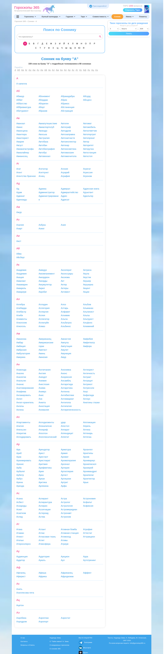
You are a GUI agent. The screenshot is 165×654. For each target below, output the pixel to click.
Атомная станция (70, 533)
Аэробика (21, 618)
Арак (18, 457)
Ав (22, 70)
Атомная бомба (69, 529)
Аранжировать (23, 460)
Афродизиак (67, 576)
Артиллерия (67, 471)
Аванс (19, 127)
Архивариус (89, 460)
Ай (45, 70)
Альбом (87, 304)
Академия (21, 273)
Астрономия (89, 498)
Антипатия (66, 406)
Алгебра (20, 304)
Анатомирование (25, 388)
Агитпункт (44, 172)
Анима (42, 388)
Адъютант (88, 192)
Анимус (42, 391)
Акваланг (21, 281)
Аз (38, 70)
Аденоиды (21, 199)
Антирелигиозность (71, 410)
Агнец (42, 176)
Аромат (64, 457)
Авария (20, 141)
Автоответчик (90, 131)
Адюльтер (88, 196)
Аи (41, 70)
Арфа (64, 486)
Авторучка (88, 149)
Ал (53, 70)
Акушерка (88, 284)
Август (19, 145)
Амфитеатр (89, 342)
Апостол (65, 426)
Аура (85, 556)
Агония (64, 169)
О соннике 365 (55, 649)
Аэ (96, 70)
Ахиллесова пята (25, 593)
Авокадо (43, 131)
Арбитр (20, 475)
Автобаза (43, 141)
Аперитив (21, 433)
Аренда (20, 486)
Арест (42, 453)
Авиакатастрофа (25, 149)
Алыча (64, 319)
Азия (63, 225)
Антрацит (88, 380)
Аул (63, 560)
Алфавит (65, 312)
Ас (73, 70)
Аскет (19, 509)
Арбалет (20, 471)
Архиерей (88, 468)
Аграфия (65, 176)
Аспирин (43, 506)
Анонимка (66, 370)
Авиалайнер (22, 152)
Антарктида (67, 384)
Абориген (43, 103)
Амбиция (21, 346)
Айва (19, 254)
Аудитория (44, 556)
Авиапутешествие (48, 123)
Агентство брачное (26, 176)
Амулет (64, 350)
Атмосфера (44, 544)
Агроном (87, 176)
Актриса (87, 270)
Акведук (43, 270)
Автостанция (89, 152)
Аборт (42, 107)
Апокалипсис (45, 426)
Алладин (43, 304)
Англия (42, 373)
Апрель (87, 426)
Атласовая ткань (47, 536)
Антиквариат (67, 399)
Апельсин (21, 429)
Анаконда (21, 370)
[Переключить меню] (18, 16)
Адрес (64, 196)
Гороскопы (30, 16)
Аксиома (65, 277)
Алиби (19, 315)
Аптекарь (88, 433)
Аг (26, 70)
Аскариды (21, 506)
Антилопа (66, 402)
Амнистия (66, 339)
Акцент (86, 288)
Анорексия (66, 377)
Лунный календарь (51, 16)
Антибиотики (67, 395)
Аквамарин (22, 284)
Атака (19, 529)
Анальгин (21, 380)
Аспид (19, 517)
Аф (84, 70)
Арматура (66, 449)
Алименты (21, 319)
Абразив (43, 111)
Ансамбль (66, 380)
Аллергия (43, 312)
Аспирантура (45, 502)
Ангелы (20, 406)
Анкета (42, 402)
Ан (61, 70)
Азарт (19, 228)
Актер (64, 284)
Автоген (65, 123)
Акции (86, 292)
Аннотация (44, 406)
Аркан (42, 478)
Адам (19, 192)
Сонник (117, 17)
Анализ (20, 373)
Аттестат (87, 533)
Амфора (87, 346)
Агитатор (43, 169)
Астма (42, 517)
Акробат (43, 292)
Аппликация (89, 422)
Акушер (87, 281)
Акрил (42, 288)
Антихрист (88, 370)
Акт (62, 281)
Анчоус (86, 399)
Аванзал (20, 123)
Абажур (20, 96)
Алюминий (88, 326)
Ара (18, 449)
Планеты (143, 17)
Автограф (66, 127)
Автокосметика (68, 149)
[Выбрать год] (144, 29)
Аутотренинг (89, 560)
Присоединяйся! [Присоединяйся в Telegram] (98, 6)
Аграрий (65, 172)
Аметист (43, 350)
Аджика (42, 189)
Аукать (42, 560)
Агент (19, 172)
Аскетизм (21, 513)
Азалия (20, 225)
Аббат (19, 100)
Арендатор (44, 449)
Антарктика (67, 388)
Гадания (70, 16)
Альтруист (88, 319)
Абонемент (44, 96)
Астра (64, 498)
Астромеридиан (69, 509)
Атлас (42, 533)
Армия (64, 453)
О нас (23, 638)
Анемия (43, 380)
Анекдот (43, 377)
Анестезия (44, 384)
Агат (18, 169)
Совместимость (101, 16)
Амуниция (66, 353)
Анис (41, 395)
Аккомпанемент (47, 273)
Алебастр (21, 312)
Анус (85, 391)
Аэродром (21, 621)
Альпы (86, 315)
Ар (69, 70)
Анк (40, 399)
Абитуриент (22, 111)
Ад (30, 70)
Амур (63, 357)
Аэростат (65, 618)
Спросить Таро (132, 10)
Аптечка (87, 437)
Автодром (66, 131)
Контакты (24, 641)
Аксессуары (67, 273)
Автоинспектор (68, 141)
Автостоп (88, 156)
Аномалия (44, 410)
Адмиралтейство (69, 192)
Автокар (65, 145)
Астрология (67, 506)
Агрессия (88, 172)
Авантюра (21, 134)
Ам (57, 70)
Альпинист (88, 312)
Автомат (87, 123)
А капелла (21, 83)
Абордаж (43, 100)
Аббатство (21, 103)
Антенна (65, 391)
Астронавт (66, 513)
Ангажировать (23, 395)
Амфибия (88, 339)
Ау (80, 70)
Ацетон (20, 605)
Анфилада (88, 395)
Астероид (43, 513)
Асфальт (87, 502)
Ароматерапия (68, 460)
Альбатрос (66, 322)
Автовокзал (44, 156)
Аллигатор (44, 319)
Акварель (21, 288)
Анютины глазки (91, 402)
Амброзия (21, 350)
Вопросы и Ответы (28, 645)
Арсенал (65, 464)
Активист (65, 292)
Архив (86, 457)
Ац (92, 70)
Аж (33, 70)
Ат (77, 70)
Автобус (43, 152)
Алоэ (63, 304)
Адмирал (65, 189)
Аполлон (43, 433)
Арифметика (45, 468)
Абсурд (86, 96)
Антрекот (88, 384)
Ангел (19, 399)
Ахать (19, 589)
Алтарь (64, 308)
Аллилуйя (44, 322)
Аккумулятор (45, 284)
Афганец (20, 573)
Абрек (64, 100)
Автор (86, 141)
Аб (18, 70)
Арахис (20, 464)
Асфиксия (88, 506)
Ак (49, 70)
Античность (89, 373)
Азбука (42, 225)
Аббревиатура (23, 107)
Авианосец (22, 156)
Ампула (65, 342)
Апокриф (43, 429)
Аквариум (21, 292)
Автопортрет (89, 134)
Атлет (42, 540)
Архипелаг (88, 475)
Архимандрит (90, 471)
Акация (20, 277)
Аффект (87, 573)
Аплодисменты (46, 422)
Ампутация (66, 346)
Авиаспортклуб (46, 127)
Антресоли (88, 388)
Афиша (42, 573)
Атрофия (87, 529)
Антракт (87, 377)
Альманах (88, 308)
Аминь (42, 353)
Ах (89, 70)
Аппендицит (67, 433)
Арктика (43, 482)
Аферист (21, 576)
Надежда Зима (55, 638)
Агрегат (87, 169)
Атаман (20, 533)
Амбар (19, 342)
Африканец (67, 573)
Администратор (47, 192)
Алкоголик (21, 322)
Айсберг (20, 257)
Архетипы (88, 453)
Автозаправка (68, 134)
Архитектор (89, 478)
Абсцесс (87, 100)
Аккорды (43, 281)
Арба (19, 468)
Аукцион (65, 556)
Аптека (86, 429)
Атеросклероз (23, 544)
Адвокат (20, 196)
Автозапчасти (68, 138)
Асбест (20, 502)
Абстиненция (67, 107)
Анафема (21, 391)
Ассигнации (45, 509)
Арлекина (43, 486)
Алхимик (65, 315)
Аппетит (65, 437)
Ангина (20, 410)
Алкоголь (21, 326)
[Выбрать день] (114, 29)
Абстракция (67, 111)
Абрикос (65, 103)
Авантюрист (22, 138)
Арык (85, 482)
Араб (19, 453)
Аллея (42, 315)
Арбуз (19, 478)
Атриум (64, 544)
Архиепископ (89, 464)
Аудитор (20, 560)
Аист (18, 241)
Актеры (64, 288)
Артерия (65, 468)
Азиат (42, 228)
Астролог (65, 502)
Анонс (64, 373)
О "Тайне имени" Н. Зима (59, 641)
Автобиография (47, 149)
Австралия (44, 138)
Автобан (43, 145)
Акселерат (66, 270)
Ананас (20, 384)
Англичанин (45, 370)
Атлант (42, 529)
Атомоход (66, 536)
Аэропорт (43, 621)
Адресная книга (91, 189)
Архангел (88, 449)
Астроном (66, 517)
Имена (130, 16)
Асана (19, 498)
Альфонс (87, 322)
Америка (20, 357)
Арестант (43, 457)
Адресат (65, 199)
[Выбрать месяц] (128, 29)
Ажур (19, 212)
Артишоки (66, 478)
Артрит (64, 482)
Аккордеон (44, 277)
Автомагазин (67, 152)
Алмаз (42, 326)
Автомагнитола (68, 156)
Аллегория (44, 308)
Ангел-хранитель (25, 402)
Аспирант (43, 498)
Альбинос (66, 326)
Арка (41, 475)
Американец (45, 339)
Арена (19, 482)
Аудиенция (22, 556)
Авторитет (88, 145)
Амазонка (21, 339)
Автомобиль (89, 127)
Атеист (19, 536)
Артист (64, 475)
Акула (86, 273)
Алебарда (21, 308)
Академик (21, 270)
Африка (43, 576)
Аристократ (44, 460)
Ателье (20, 540)
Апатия (20, 426)
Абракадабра (68, 96)
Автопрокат (89, 138)
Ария (41, 471)
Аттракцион (89, 536)
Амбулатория (23, 353)
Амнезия (43, 357)
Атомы (64, 540)
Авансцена (22, 131)
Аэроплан (44, 618)
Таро (84, 16)
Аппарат (65, 429)
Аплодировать (23, 437)
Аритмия (43, 464)
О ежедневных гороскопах (59, 645)
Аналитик (21, 377)
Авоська (43, 134)
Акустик (87, 277)
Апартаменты (23, 422)
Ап (65, 70)
